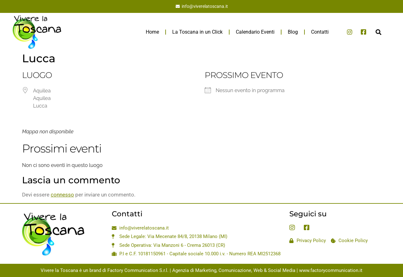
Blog (293, 32)
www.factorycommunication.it (330, 270)
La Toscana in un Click (197, 32)
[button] (378, 32)
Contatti (320, 32)
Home (152, 32)
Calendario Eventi (255, 32)
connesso (62, 194)
